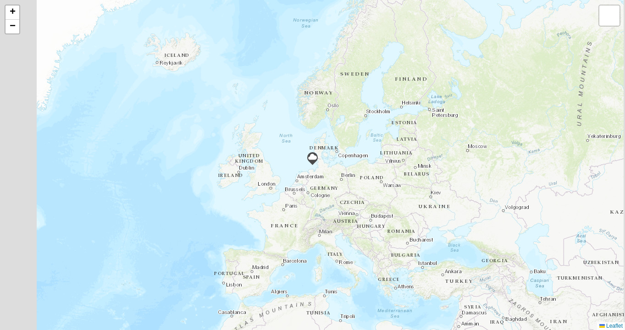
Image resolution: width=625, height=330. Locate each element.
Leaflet (611, 326)
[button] (312, 158)
